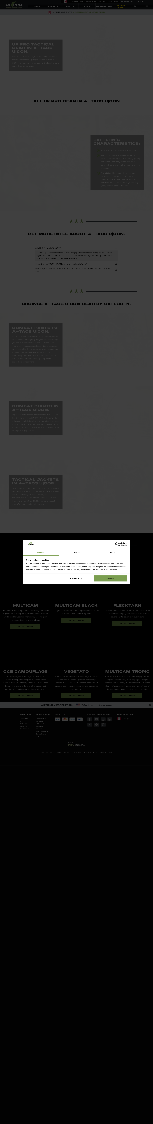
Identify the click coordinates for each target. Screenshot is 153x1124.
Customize (76, 578)
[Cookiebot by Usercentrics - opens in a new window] (117, 544)
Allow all (110, 578)
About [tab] (112, 552)
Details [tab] (76, 552)
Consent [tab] (41, 552)
